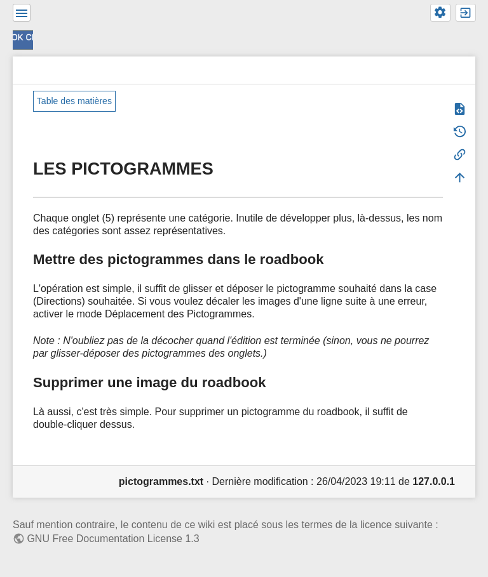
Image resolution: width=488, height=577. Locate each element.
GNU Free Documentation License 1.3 (113, 538)
